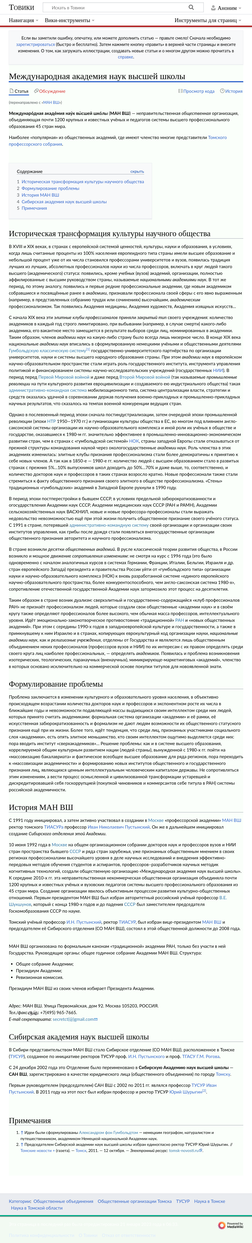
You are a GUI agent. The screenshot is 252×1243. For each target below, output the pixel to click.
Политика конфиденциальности (41, 1235)
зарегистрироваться (35, 44)
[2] (204, 1090)
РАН (179, 620)
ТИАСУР (127, 922)
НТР (51, 421)
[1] (88, 349)
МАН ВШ (51, 102)
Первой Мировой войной (64, 377)
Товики (21, 7)
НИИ (218, 370)
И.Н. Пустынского (146, 1056)
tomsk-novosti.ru (184, 1150)
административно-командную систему (109, 525)
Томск (81, 1150)
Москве (156, 820)
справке (125, 56)
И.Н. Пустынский (84, 922)
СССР (75, 851)
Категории (19, 1201)
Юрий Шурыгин (185, 1091)
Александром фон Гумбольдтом (108, 1132)
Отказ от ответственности (129, 1235)
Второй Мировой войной (144, 377)
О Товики (88, 1235)
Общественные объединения (63, 1201)
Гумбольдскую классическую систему (47, 350)
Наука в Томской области (36, 1207)
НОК (134, 441)
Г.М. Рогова (207, 1056)
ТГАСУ (188, 1056)
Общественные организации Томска (135, 1201)
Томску (223, 1074)
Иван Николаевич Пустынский (119, 826)
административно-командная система (48, 390)
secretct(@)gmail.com (73, 1019)
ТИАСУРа (54, 826)
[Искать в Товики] (123, 7)
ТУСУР (17, 1056)
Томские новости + (37, 1150)
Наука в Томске (209, 1201)
